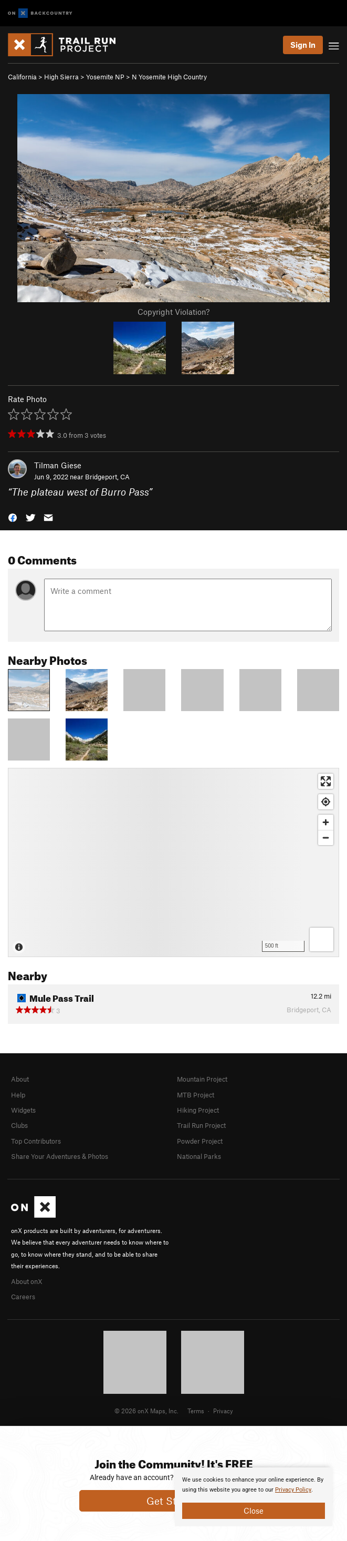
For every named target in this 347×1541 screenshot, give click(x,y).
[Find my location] (325, 801)
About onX (27, 1281)
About (20, 1079)
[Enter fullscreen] (325, 781)
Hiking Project (198, 1110)
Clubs (19, 1125)
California (22, 77)
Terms (195, 1410)
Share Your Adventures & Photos (59, 1156)
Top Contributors (36, 1141)
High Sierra (61, 77)
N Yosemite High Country (169, 77)
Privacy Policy (293, 1489)
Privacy (223, 1410)
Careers (23, 1296)
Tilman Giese (57, 465)
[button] (12, 517)
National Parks (199, 1156)
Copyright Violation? (173, 311)
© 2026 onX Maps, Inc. (146, 1410)
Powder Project (200, 1141)
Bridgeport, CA (107, 476)
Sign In (303, 44)
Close (254, 1510)
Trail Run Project (201, 1125)
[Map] (173, 862)
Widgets (23, 1110)
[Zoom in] (325, 822)
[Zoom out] (325, 837)
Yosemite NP (105, 77)
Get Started (173, 1501)
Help (18, 1095)
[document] (253, 1497)
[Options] (321, 939)
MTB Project (195, 1095)
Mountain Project (202, 1079)
